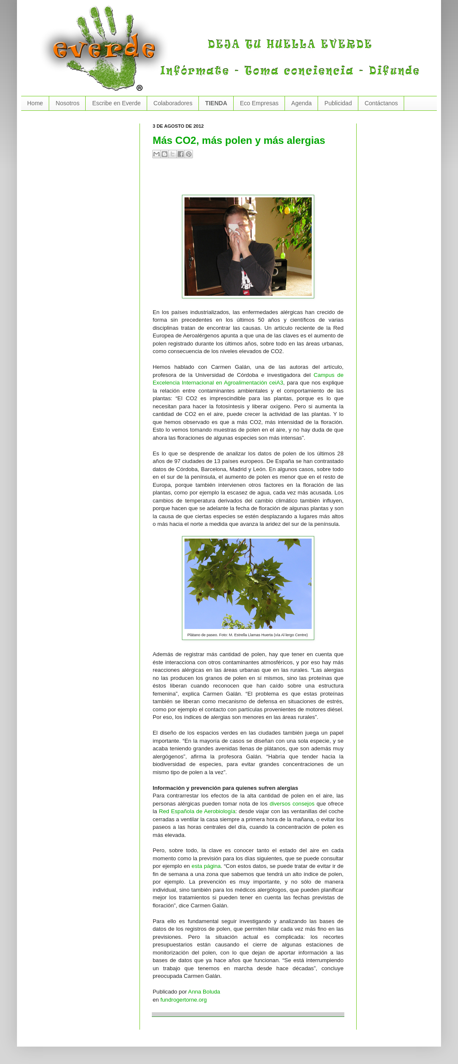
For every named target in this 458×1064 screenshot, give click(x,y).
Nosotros (67, 103)
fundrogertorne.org (183, 1000)
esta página (206, 866)
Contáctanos (381, 103)
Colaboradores (173, 103)
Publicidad (338, 103)
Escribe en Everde (116, 103)
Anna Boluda (204, 991)
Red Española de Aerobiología (197, 811)
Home (35, 103)
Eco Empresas (259, 103)
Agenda (301, 103)
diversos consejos (292, 803)
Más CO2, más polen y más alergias (239, 140)
